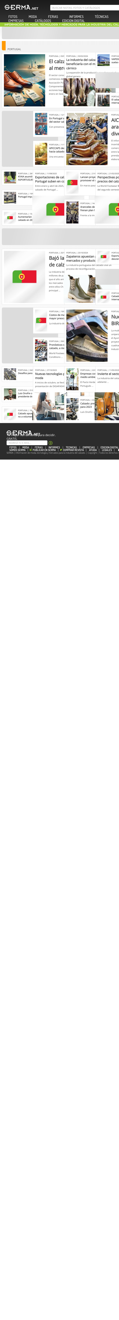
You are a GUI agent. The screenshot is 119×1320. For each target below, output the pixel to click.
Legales (107, 450)
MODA (33, 17)
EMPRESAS (16, 21)
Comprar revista (73, 450)
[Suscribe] (27, 442)
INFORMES (54, 447)
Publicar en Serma (44, 450)
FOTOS (12, 447)
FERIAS (53, 17)
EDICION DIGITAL (73, 21)
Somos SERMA (17, 450)
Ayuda (93, 450)
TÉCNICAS (102, 17)
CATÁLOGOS (43, 21)
